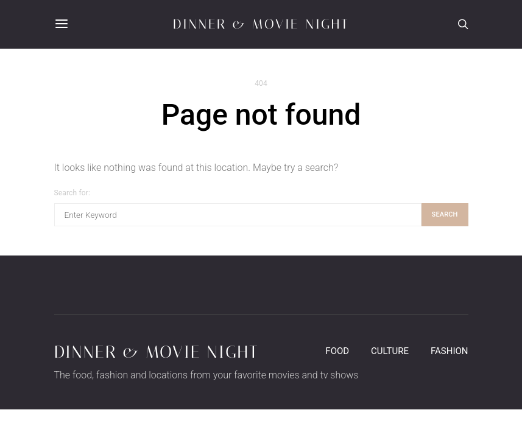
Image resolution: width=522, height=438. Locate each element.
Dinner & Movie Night (261, 24)
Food (337, 351)
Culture (390, 351)
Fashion (449, 351)
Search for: (72, 193)
